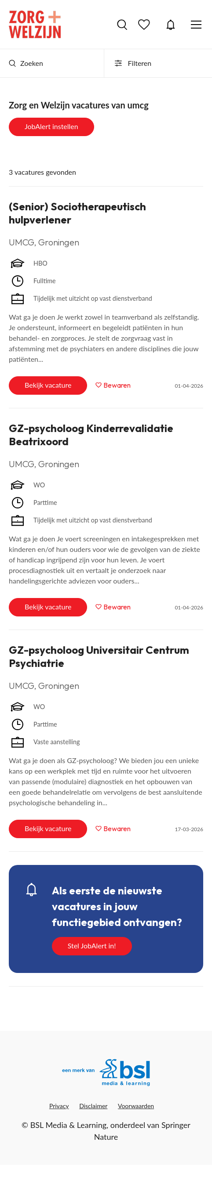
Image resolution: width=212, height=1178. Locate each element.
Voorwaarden (136, 1106)
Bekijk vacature (48, 385)
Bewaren (117, 385)
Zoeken (26, 63)
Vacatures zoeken (122, 24)
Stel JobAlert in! (92, 945)
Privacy (59, 1106)
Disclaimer (93, 1106)
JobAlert (170, 24)
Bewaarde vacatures (145, 24)
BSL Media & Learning (68, 1125)
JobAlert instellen (51, 126)
